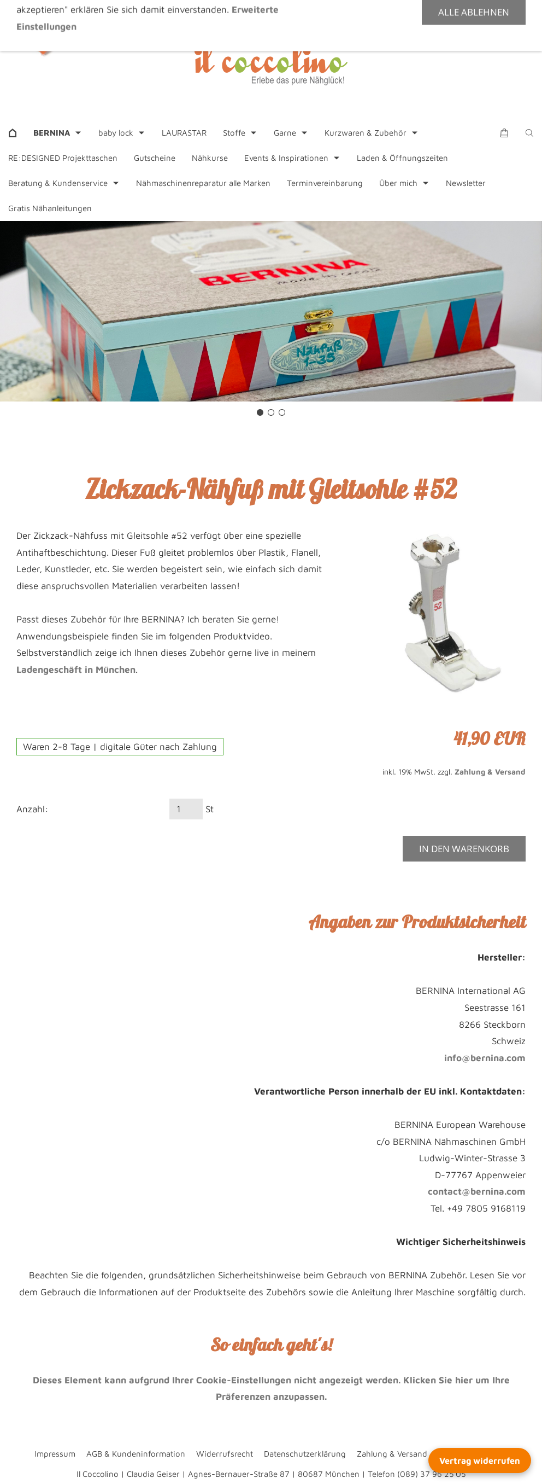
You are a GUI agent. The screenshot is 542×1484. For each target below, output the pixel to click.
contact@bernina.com (477, 1191)
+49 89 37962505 (185, 13)
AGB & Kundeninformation (135, 1453)
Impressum (54, 1453)
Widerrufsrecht (224, 1453)
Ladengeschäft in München (76, 669)
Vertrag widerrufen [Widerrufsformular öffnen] (479, 1460)
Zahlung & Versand (490, 771)
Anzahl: (32, 809)
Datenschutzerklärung (305, 1453)
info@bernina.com (485, 1057)
